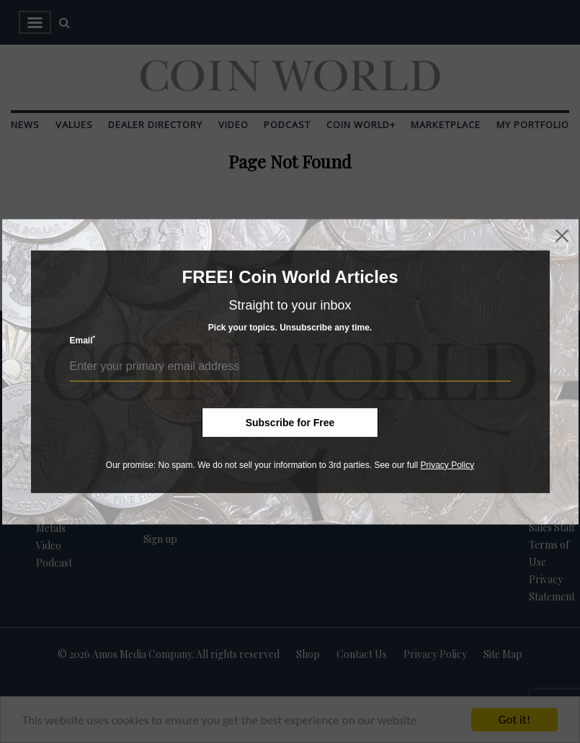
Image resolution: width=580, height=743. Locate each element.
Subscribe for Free (290, 422)
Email (83, 340)
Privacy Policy (447, 464)
